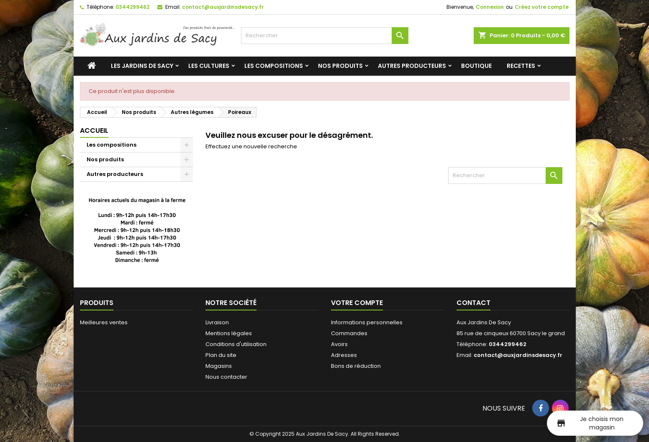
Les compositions (273, 66)
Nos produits (340, 66)
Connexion (490, 6)
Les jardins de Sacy (142, 66)
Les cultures (208, 66)
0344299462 (132, 6)
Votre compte (357, 303)
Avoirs (339, 344)
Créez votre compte (542, 6)
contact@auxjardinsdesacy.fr (223, 6)
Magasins (218, 366)
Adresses (344, 355)
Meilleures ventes (104, 322)
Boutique (476, 66)
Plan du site (220, 355)
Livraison (217, 322)
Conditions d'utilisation (236, 344)
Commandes (349, 333)
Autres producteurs (412, 66)
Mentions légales (228, 333)
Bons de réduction (356, 366)
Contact (473, 303)
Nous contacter (226, 377)
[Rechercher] (324, 35)
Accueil (94, 130)
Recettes (521, 66)
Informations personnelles (367, 322)
